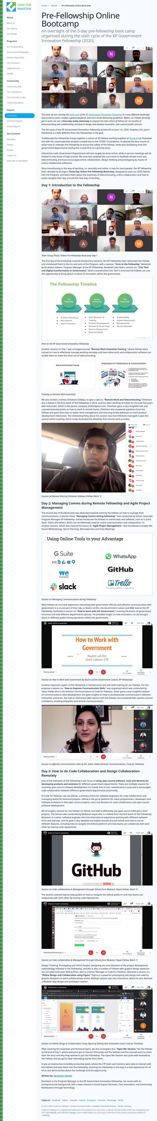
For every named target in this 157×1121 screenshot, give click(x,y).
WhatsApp (111, 1100)
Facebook (56, 1100)
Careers (10, 144)
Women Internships (16, 57)
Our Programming (15, 46)
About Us (11, 23)
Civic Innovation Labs (16, 97)
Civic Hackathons (14, 92)
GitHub (82, 1100)
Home (44, 5)
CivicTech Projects (15, 121)
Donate (10, 150)
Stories (54, 5)
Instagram (91, 1100)
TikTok (120, 1100)
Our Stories (12, 115)
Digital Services (13, 68)
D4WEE (10, 73)
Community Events (15, 102)
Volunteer (11, 139)
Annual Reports (14, 126)
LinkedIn (73, 1100)
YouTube (101, 1100)
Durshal (133, 138)
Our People (12, 34)
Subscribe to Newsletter (17, 160)
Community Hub (14, 86)
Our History (12, 28)
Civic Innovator (13, 63)
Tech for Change (68, 1112)
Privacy (128, 1106)
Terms (120, 1106)
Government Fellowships (18, 52)
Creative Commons (101, 1106)
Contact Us (12, 155)
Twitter (65, 1100)
